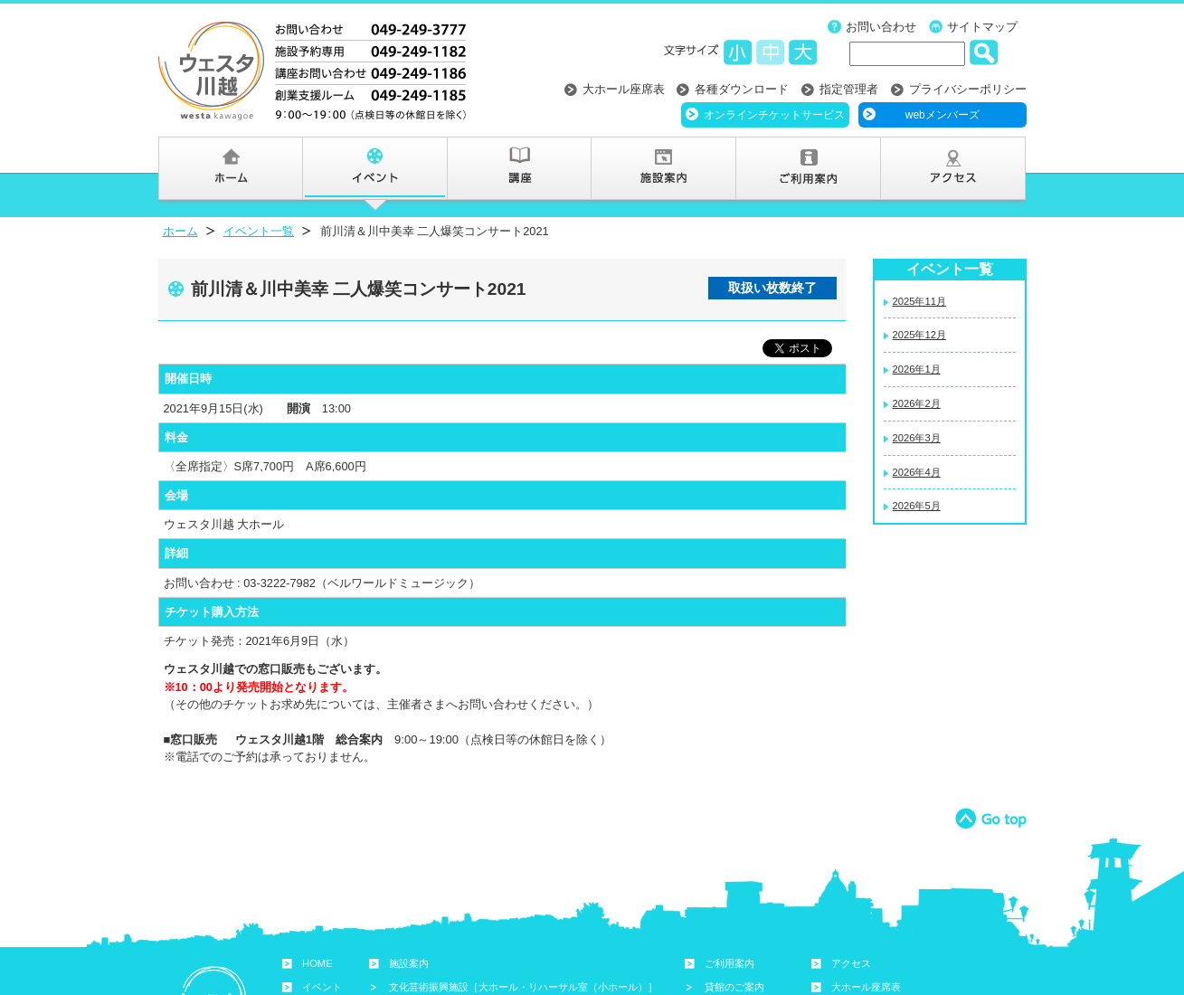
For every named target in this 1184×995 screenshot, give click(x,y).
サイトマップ (982, 26)
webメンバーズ (942, 115)
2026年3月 (917, 437)
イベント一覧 (258, 231)
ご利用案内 (729, 963)
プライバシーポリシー (968, 89)
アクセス (851, 963)
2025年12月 (919, 334)
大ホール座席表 (624, 89)
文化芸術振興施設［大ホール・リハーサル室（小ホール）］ (523, 986)
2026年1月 (917, 369)
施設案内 (409, 963)
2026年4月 (917, 472)
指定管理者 (848, 89)
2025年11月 (919, 301)
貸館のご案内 (734, 986)
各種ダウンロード (742, 89)
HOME (317, 963)
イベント (322, 986)
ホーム (180, 231)
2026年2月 (917, 403)
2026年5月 (917, 505)
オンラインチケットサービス (774, 115)
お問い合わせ (881, 26)
